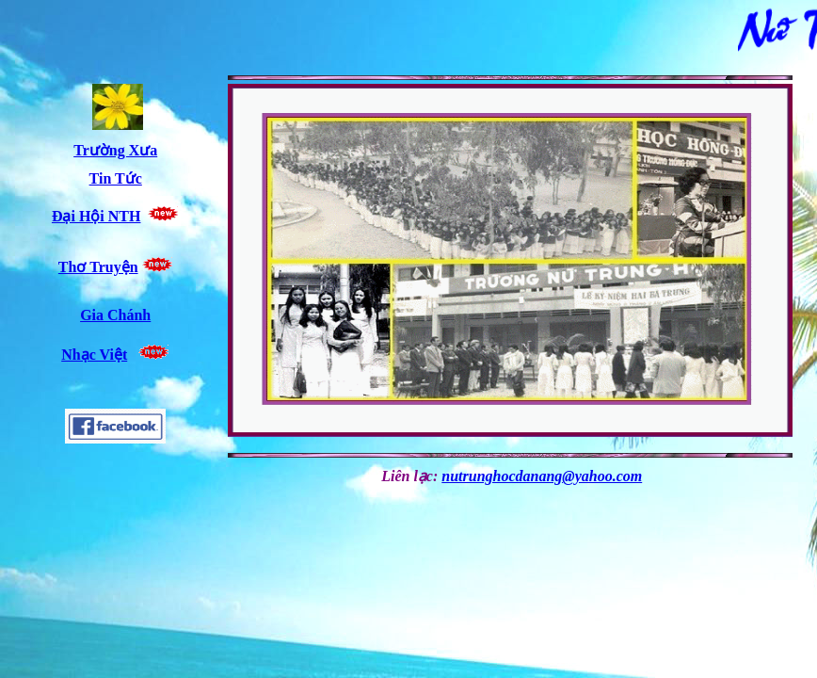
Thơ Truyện (98, 267)
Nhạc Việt (94, 355)
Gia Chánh (115, 315)
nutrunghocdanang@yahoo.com (541, 476)
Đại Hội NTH (96, 216)
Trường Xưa (115, 150)
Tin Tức (115, 178)
